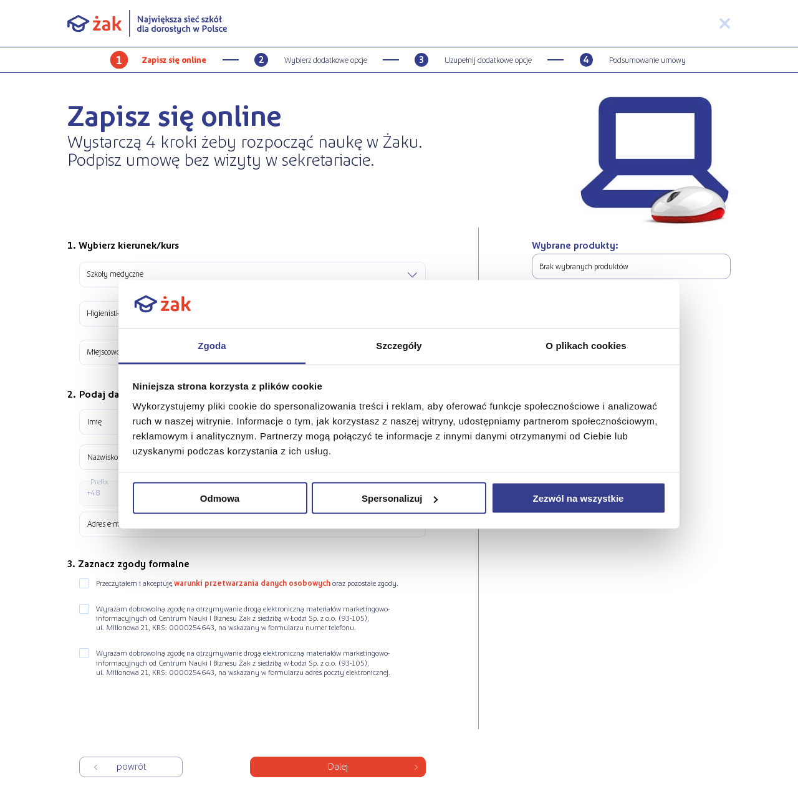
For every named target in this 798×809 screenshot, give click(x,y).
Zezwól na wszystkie (578, 498)
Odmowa (219, 498)
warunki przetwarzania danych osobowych (252, 583)
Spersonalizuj (400, 498)
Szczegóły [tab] (398, 345)
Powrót (131, 765)
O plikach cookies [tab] (586, 345)
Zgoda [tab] (212, 345)
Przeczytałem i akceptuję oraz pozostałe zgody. (247, 583)
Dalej (337, 765)
